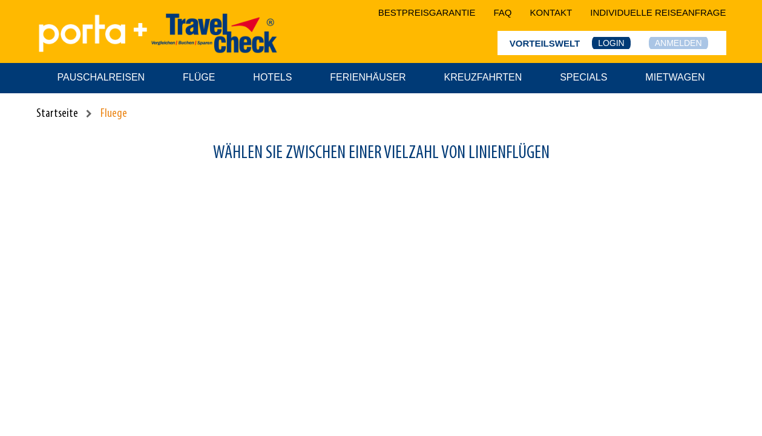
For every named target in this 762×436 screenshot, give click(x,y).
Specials (583, 77)
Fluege (113, 114)
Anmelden (678, 43)
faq (503, 12)
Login (611, 43)
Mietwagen (675, 77)
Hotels (272, 77)
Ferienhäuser (368, 77)
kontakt (551, 12)
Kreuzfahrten (483, 77)
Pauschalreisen (101, 77)
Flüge (199, 77)
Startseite (57, 114)
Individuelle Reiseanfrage (658, 12)
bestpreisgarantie (427, 12)
